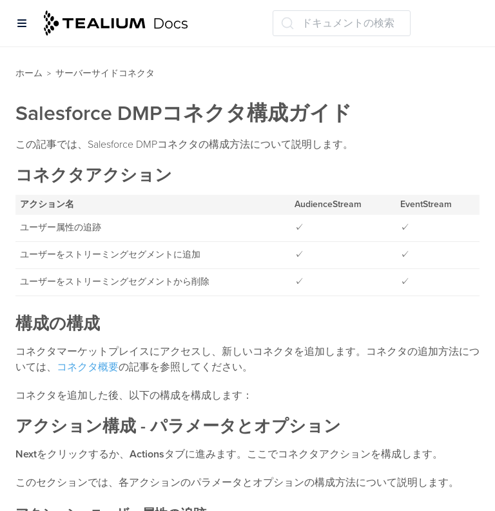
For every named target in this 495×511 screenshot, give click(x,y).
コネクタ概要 (88, 367)
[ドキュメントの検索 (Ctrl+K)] (342, 23)
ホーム (29, 73)
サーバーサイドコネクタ (105, 73)
